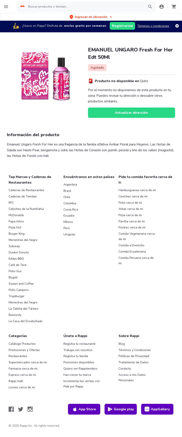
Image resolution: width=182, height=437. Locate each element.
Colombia (69, 203)
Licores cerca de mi (22, 387)
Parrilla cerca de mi (132, 221)
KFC (11, 203)
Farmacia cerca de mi (23, 369)
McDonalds (16, 215)
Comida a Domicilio (131, 245)
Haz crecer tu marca (77, 375)
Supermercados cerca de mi (28, 362)
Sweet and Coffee (21, 284)
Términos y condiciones (153, 26)
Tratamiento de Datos (133, 362)
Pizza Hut (15, 227)
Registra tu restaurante (79, 344)
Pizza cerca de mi (130, 215)
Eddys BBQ (16, 259)
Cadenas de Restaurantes (26, 190)
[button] (91, 16)
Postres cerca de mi (132, 227)
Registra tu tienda (75, 356)
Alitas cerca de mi (131, 209)
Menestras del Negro (23, 240)
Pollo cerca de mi (130, 203)
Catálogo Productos (22, 344)
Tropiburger (17, 296)
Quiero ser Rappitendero (80, 369)
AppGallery (157, 409)
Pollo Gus (15, 271)
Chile (66, 197)
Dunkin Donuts (19, 252)
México (68, 222)
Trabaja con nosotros (78, 350)
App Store (84, 409)
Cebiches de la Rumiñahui (26, 209)
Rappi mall (16, 381)
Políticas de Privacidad (134, 356)
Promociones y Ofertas (24, 350)
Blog (122, 344)
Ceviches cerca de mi (133, 196)
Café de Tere (17, 265)
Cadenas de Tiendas (23, 196)
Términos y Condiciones (135, 350)
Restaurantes (18, 356)
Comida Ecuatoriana (132, 252)
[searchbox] (85, 7)
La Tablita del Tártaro (24, 309)
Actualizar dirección (131, 112)
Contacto (125, 369)
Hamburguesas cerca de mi (137, 190)
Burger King (17, 234)
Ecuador (69, 216)
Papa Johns (16, 221)
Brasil (67, 191)
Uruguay (69, 234)
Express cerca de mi (22, 375)
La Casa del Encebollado (26, 321)
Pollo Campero (19, 290)
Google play (121, 409)
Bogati (13, 277)
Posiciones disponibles (78, 362)
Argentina (70, 185)
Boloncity (15, 315)
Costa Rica (70, 210)
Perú (66, 228)
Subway (14, 246)
